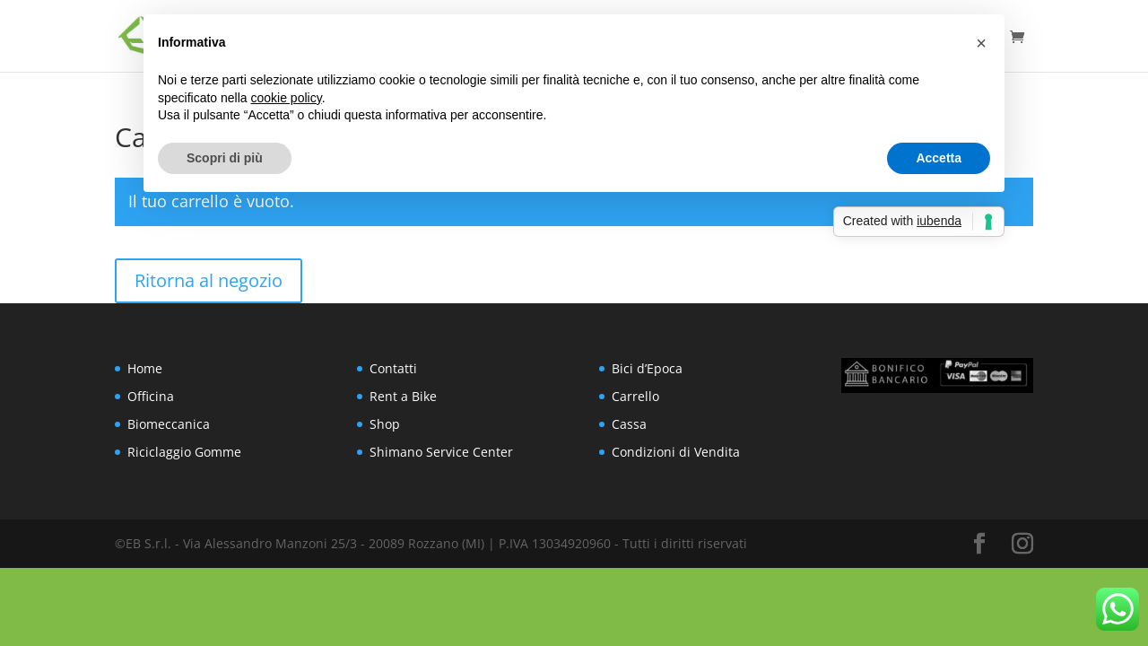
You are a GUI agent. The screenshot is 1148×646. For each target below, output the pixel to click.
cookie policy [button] (286, 98)
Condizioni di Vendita (676, 451)
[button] (981, 43)
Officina (150, 396)
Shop (385, 423)
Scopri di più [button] (225, 158)
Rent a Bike (403, 396)
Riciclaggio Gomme (184, 451)
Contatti (393, 368)
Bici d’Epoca (647, 368)
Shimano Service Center (441, 451)
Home (144, 368)
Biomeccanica (168, 423)
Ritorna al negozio (209, 280)
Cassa (629, 423)
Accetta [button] (938, 158)
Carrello (635, 396)
